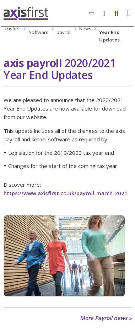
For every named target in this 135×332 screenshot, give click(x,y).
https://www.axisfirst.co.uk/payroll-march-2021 (66, 193)
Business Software (39, 28)
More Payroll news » (105, 318)
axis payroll (63, 28)
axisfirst (12, 28)
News (85, 28)
